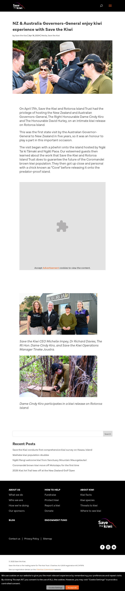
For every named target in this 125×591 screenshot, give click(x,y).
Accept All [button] (72, 587)
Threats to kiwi (88, 505)
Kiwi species (87, 500)
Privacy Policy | (33, 538)
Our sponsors (16, 510)
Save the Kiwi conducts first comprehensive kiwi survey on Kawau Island (52, 449)
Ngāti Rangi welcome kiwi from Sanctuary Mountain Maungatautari (50, 460)
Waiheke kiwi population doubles (31, 455)
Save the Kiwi (21, 35)
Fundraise (50, 494)
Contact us (14, 538)
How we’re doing (19, 505)
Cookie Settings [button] (55, 587)
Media (44, 35)
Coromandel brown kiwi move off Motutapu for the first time (46, 465)
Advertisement (51, 267)
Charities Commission (45, 569)
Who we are (16, 500)
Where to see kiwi (90, 510)
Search (108, 433)
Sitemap (47, 538)
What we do (16, 494)
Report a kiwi (52, 505)
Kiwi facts (86, 494)
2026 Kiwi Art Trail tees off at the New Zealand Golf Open (44, 470)
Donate (49, 510)
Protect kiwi (52, 500)
